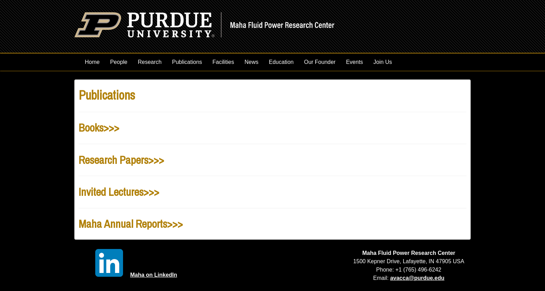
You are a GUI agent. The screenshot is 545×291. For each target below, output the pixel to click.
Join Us (382, 62)
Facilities (223, 62)
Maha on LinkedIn (136, 275)
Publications (187, 62)
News (252, 62)
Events (354, 62)
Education (281, 62)
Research (150, 62)
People (119, 62)
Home (92, 62)
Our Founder (320, 62)
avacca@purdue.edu (417, 278)
